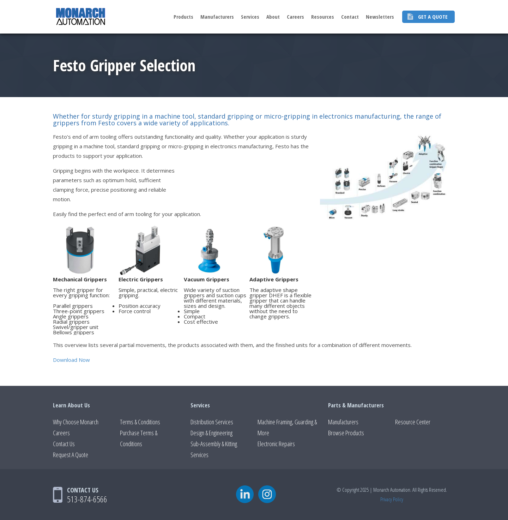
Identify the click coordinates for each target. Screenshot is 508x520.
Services (250, 16)
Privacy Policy (391, 499)
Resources (322, 16)
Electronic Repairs (276, 444)
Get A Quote (433, 16)
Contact (350, 16)
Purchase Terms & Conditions (138, 438)
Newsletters (380, 16)
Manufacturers (217, 16)
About (273, 16)
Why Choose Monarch (75, 422)
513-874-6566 (87, 499)
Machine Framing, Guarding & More (287, 427)
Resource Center (412, 422)
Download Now (71, 359)
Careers (295, 16)
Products (183, 16)
